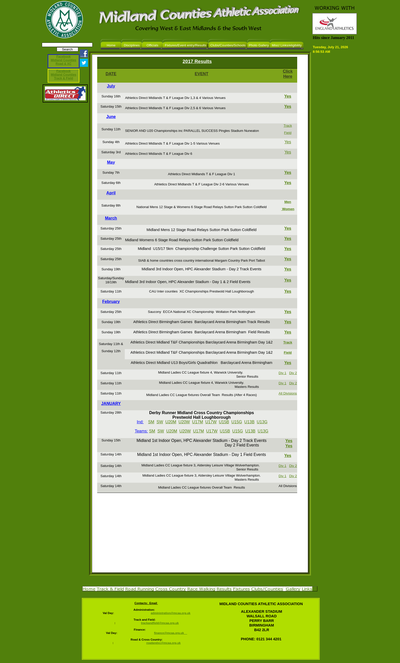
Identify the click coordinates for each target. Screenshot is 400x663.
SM (151, 422)
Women (287, 209)
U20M (170, 422)
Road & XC (63, 64)
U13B (249, 422)
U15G (236, 422)
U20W (184, 422)
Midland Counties (63, 74)
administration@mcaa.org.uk (170, 613)
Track (288, 126)
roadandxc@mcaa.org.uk (163, 642)
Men (287, 202)
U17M (197, 422)
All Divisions (288, 393)
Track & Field (63, 78)
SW (159, 422)
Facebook (63, 71)
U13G (262, 422)
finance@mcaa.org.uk (170, 632)
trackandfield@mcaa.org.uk (160, 622)
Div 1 (282, 373)
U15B (224, 422)
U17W (211, 422)
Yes (287, 96)
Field (288, 133)
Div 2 (293, 373)
